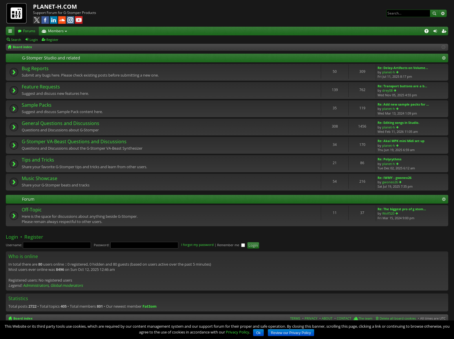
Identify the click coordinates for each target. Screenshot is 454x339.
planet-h (388, 72)
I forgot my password (197, 245)
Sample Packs (37, 105)
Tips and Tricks (38, 160)
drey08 (387, 90)
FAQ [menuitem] (428, 31)
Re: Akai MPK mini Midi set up (401, 141)
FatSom (149, 306)
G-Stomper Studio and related (51, 58)
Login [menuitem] (436, 31)
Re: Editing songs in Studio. (398, 122)
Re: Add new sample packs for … (403, 104)
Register (52, 39)
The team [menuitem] (365, 318)
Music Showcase (39, 179)
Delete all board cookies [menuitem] (398, 318)
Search (434, 13)
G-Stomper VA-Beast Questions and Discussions (74, 142)
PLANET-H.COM (55, 6)
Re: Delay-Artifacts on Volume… (403, 68)
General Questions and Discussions (60, 123)
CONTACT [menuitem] (344, 318)
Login (34, 39)
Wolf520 (388, 213)
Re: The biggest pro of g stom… (402, 209)
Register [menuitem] (445, 31)
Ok (258, 333)
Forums (29, 30)
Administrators (36, 285)
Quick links (11, 31)
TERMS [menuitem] (295, 318)
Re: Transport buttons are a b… (402, 86)
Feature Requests (41, 87)
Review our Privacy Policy (291, 333)
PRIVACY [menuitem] (311, 318)
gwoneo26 (390, 182)
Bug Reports (35, 69)
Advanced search (442, 13)
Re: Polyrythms (389, 159)
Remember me (231, 245)
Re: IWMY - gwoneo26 (394, 177)
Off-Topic (32, 210)
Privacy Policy (237, 332)
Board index (22, 318)
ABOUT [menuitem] (327, 318)
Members (56, 30)
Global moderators (66, 285)
